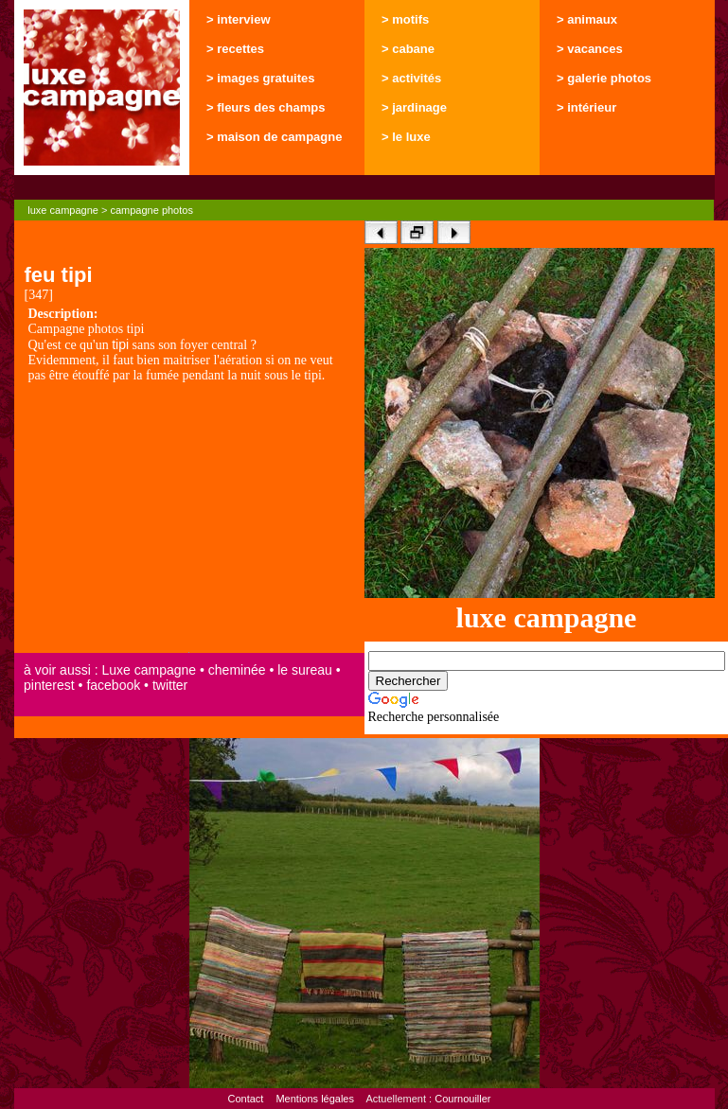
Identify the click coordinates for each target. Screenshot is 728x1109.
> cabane (408, 49)
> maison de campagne (274, 137)
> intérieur (586, 107)
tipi (120, 344)
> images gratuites (260, 78)
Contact (245, 1098)
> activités (411, 78)
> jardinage (414, 107)
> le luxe (406, 137)
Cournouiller (462, 1098)
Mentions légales (314, 1098)
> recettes (235, 49)
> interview (238, 19)
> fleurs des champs (265, 107)
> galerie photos (604, 78)
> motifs (405, 19)
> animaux (587, 19)
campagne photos (151, 210)
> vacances (590, 49)
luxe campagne (62, 210)
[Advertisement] (189, 519)
